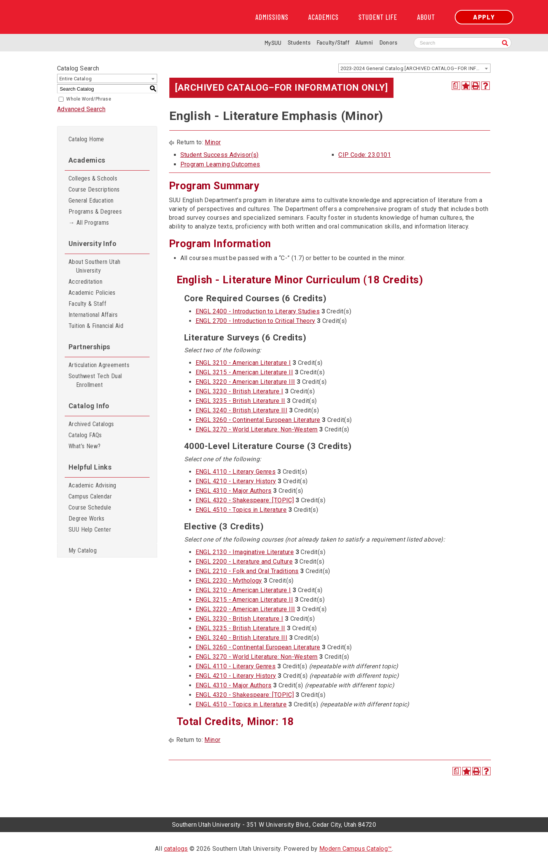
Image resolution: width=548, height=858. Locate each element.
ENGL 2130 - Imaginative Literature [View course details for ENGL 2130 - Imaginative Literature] (245, 552)
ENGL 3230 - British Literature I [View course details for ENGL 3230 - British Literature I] (240, 391)
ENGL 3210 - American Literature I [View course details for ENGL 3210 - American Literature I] (243, 362)
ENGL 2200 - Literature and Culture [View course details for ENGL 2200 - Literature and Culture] (244, 561)
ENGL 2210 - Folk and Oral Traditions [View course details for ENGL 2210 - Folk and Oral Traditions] (247, 571)
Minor (213, 142)
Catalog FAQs (85, 435)
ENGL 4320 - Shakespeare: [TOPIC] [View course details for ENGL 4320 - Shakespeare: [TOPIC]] (245, 500)
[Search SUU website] (462, 42)
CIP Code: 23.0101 (364, 154)
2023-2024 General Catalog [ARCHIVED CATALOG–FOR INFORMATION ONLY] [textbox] (415, 68)
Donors (388, 42)
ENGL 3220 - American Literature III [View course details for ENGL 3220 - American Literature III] (245, 381)
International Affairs (93, 314)
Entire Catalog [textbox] (75, 78)
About (426, 17)
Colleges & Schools (92, 178)
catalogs (176, 848)
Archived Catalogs (91, 424)
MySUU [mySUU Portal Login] (273, 43)
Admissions (271, 17)
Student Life (377, 17)
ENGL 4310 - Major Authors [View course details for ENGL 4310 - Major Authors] (234, 490)
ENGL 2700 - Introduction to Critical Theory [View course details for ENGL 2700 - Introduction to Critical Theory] (255, 320)
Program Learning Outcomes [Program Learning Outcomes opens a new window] (220, 164)
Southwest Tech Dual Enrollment (95, 380)
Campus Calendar (90, 496)
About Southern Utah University (94, 266)
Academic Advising (92, 485)
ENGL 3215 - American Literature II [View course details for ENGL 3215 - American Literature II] (244, 372)
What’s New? (84, 446)
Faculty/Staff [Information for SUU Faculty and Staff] (333, 42)
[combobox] (414, 68)
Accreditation (85, 281)
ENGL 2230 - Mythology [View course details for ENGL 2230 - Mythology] (229, 580)
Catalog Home (86, 139)
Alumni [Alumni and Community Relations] (364, 42)
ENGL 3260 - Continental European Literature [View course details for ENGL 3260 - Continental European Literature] (258, 419)
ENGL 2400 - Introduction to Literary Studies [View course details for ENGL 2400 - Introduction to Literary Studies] (258, 311)
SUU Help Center (89, 529)
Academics (323, 17)
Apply (484, 17)
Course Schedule (89, 507)
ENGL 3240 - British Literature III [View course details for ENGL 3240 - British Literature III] (242, 410)
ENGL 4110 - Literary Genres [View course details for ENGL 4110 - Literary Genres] (236, 471)
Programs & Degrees (95, 211)
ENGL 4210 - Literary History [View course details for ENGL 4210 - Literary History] (236, 481)
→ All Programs (88, 222)
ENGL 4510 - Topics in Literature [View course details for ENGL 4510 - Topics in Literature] (241, 509)
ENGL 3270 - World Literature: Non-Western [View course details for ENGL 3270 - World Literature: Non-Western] (257, 429)
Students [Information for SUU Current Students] (299, 42)
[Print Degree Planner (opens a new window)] (456, 85)
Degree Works (86, 518)
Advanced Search (81, 109)
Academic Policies (92, 292)
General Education (91, 200)
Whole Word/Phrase (88, 99)
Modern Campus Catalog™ (355, 848)
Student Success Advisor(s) (219, 154)
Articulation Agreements (98, 365)
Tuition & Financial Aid (95, 325)
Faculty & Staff (87, 303)
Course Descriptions (94, 189)
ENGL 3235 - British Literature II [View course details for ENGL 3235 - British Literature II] (240, 400)
